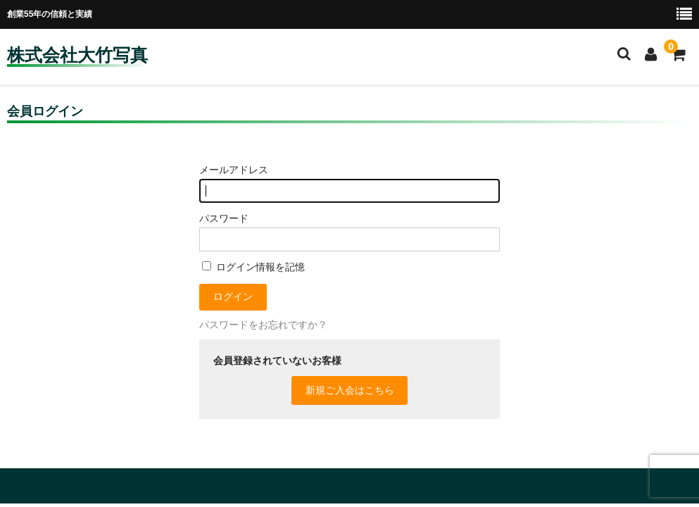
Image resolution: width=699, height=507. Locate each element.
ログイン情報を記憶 (253, 267)
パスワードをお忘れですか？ (263, 324)
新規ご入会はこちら (350, 390)
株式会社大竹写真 (77, 55)
